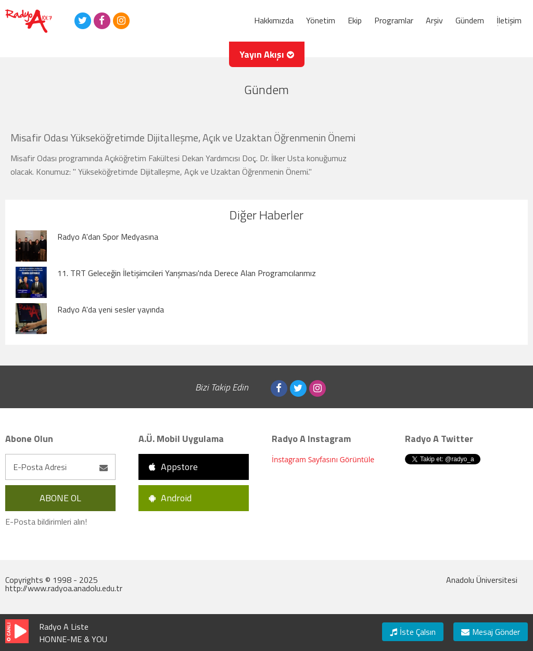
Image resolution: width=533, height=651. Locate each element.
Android (170, 498)
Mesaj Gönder (490, 632)
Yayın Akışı (266, 54)
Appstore (173, 467)
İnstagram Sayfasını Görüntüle (323, 459)
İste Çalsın (413, 632)
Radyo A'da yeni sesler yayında (110, 309)
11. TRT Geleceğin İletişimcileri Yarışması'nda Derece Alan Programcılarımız (186, 273)
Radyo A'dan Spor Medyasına (107, 236)
